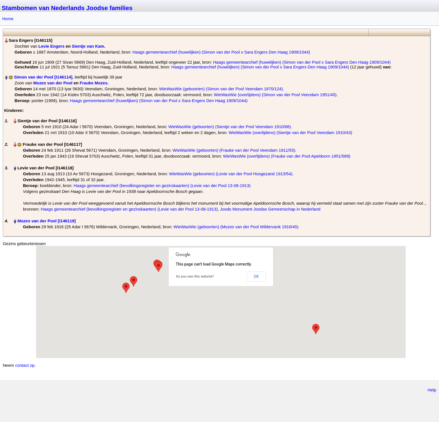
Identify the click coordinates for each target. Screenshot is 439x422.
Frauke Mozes (94, 82)
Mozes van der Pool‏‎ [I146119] (46, 220)
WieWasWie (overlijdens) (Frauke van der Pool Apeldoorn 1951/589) (287, 156)
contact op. (25, 365)
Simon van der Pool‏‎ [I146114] (43, 77)
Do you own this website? (195, 276)
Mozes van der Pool (53, 82)
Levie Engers (51, 46)
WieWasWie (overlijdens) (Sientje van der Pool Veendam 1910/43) (290, 132)
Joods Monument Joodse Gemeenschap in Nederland (270, 209)
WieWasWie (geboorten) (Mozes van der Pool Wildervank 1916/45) (236, 226)
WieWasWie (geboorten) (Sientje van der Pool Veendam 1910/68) (229, 126)
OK (256, 276)
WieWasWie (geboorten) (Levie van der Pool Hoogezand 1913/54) (231, 173)
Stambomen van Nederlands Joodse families (67, 7)
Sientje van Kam (88, 46)
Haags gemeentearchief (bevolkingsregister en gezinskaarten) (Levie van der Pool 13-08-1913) (162, 185)
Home (7, 18)
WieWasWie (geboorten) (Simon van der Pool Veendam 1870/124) (221, 88)
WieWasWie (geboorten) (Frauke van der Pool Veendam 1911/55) (234, 150)
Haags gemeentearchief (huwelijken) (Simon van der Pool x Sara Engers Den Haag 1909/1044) (221, 52)
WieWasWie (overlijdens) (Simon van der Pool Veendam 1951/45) (275, 94)
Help (432, 390)
